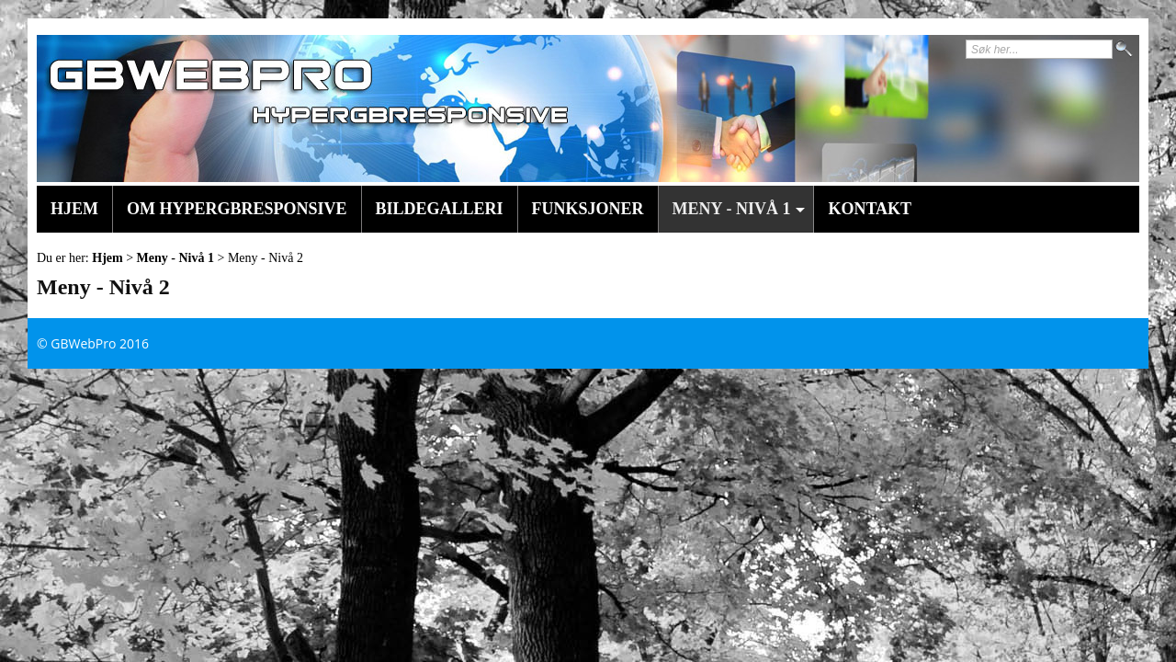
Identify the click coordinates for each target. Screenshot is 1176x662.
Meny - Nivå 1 (175, 258)
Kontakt (869, 209)
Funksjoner (588, 209)
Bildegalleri (439, 209)
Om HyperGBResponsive (237, 209)
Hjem (74, 209)
